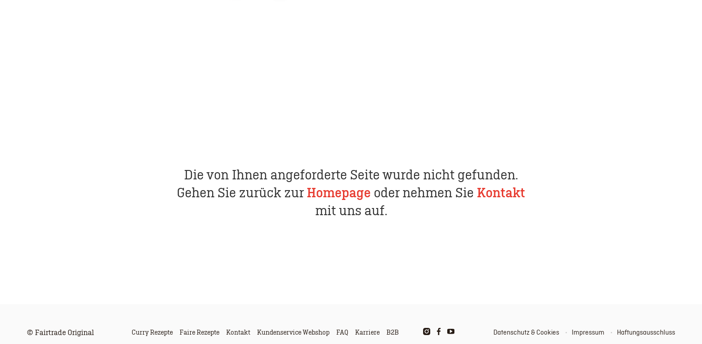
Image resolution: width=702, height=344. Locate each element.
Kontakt (501, 193)
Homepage (339, 193)
